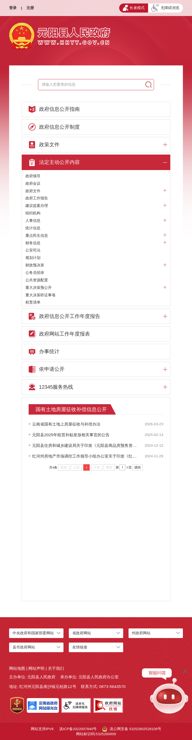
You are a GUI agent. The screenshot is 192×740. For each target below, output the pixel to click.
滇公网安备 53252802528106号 (131, 729)
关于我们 (56, 668)
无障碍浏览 (165, 8)
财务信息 (96, 243)
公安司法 (32, 250)
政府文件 (96, 191)
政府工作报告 (36, 198)
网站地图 (17, 668)
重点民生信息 (96, 235)
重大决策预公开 (96, 287)
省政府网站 (81, 633)
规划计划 (32, 258)
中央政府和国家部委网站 (33, 633)
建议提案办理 (96, 205)
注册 (30, 8)
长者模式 (134, 8)
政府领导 (32, 176)
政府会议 (32, 184)
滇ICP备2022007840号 (78, 729)
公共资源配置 (36, 280)
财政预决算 (96, 265)
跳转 (137, 467)
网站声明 (36, 668)
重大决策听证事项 (40, 295)
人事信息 (96, 220)
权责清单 (32, 302)
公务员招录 (34, 273)
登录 (13, 8)
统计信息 (32, 228)
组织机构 (32, 213)
